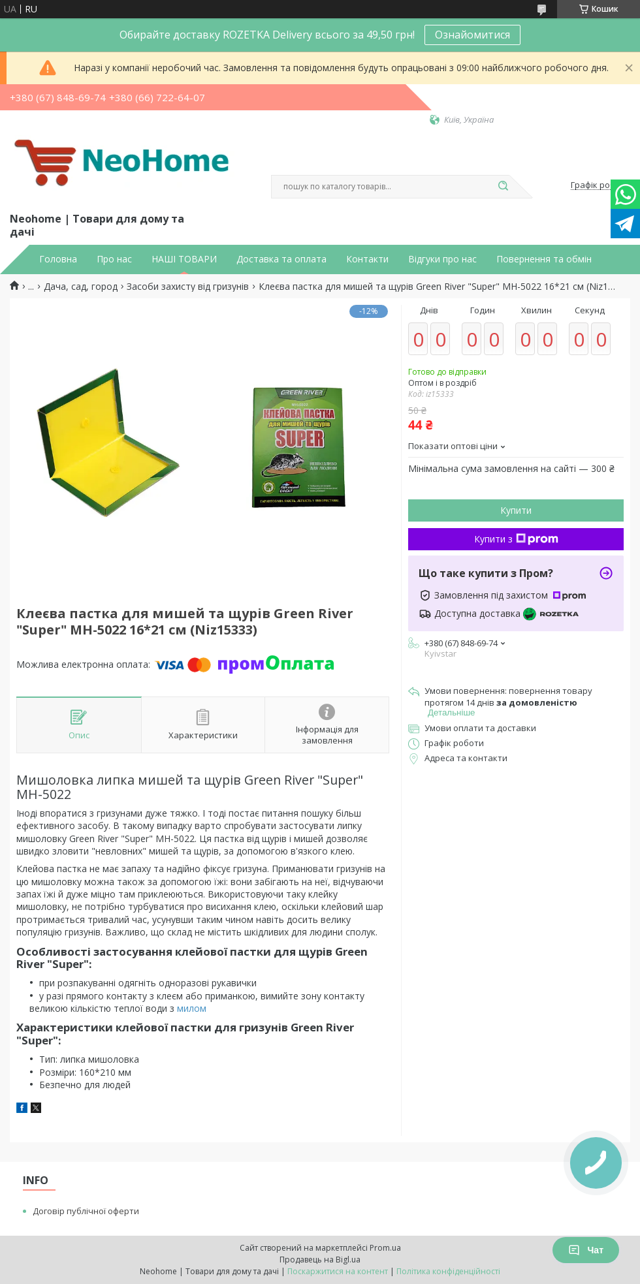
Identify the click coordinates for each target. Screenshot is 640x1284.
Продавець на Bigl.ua (320, 1259)
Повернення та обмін (544, 259)
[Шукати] (503, 186)
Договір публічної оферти (86, 1211)
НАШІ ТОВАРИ (184, 259)
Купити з (516, 539)
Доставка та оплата (281, 259)
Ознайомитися (472, 34)
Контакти (367, 259)
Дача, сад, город (81, 286)
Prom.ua (385, 1247)
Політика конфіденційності (448, 1271)
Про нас (114, 259)
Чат (585, 1250)
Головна (58, 259)
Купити (516, 510)
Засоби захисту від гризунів (188, 286)
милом (191, 1008)
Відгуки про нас (442, 259)
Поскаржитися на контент (337, 1271)
